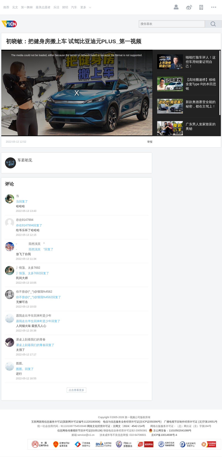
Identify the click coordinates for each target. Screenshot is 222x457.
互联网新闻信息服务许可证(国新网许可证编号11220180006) (65, 421)
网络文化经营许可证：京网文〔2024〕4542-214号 (116, 426)
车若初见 (25, 160)
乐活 (56, 7)
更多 (213, 7)
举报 (149, 141)
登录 (176, 7)
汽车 (74, 7)
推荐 (6, 7)
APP (201, 7)
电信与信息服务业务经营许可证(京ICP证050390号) (132, 421)
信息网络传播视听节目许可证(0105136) (80, 430)
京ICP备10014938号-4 (164, 434)
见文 (15, 7)
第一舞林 (27, 7)
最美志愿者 (43, 7)
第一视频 (9, 24)
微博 (188, 7)
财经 (65, 7)
